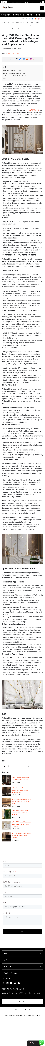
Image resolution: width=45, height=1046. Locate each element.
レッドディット (35, 18)
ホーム (3, 22)
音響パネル (30, 15)
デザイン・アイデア (33, 22)
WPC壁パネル (6, 15)
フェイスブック (29, 18)
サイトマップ (27, 1009)
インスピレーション (21, 22)
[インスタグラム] (31, 59)
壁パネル (4, 2)
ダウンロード (23, 1001)
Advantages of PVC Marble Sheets (14, 73)
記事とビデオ (10, 22)
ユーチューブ (11, 983)
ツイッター (26, 18)
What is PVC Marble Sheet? (12, 71)
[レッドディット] (24, 59)
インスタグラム (38, 18)
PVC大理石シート (33, 110)
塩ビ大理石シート (18, 15)
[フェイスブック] (20, 59)
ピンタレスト (15, 983)
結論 (4, 78)
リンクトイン (32, 18)
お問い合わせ (18, 1009)
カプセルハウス (29, 2)
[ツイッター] (17, 59)
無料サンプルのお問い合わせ (13, 989)
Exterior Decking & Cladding (15, 2)
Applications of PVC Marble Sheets (14, 76)
